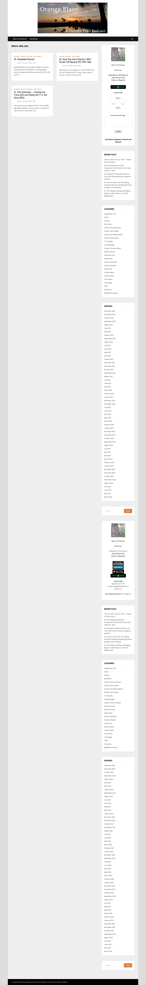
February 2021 (109, 394)
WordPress (58, 982)
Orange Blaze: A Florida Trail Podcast (34, 982)
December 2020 (109, 400)
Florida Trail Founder (111, 231)
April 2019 (107, 455)
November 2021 (109, 366)
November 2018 (109, 473)
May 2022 (107, 352)
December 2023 (109, 311)
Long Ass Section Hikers (112, 248)
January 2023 (108, 335)
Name (118, 98)
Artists (106, 217)
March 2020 (108, 421)
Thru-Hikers (37, 56)
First (113, 104)
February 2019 (109, 462)
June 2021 (107, 383)
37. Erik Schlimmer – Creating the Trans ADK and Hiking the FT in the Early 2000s (30, 95)
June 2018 (107, 490)
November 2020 (109, 404)
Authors (17, 56)
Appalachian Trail (110, 214)
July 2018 (107, 486)
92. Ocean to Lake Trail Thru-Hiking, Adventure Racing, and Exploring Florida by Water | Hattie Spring (118, 184)
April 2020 (107, 418)
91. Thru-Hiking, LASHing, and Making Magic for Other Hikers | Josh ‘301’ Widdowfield (117, 193)
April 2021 (107, 387)
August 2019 (108, 445)
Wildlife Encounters (111, 293)
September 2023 (110, 321)
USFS (106, 286)
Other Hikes (108, 259)
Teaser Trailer (109, 276)
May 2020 (107, 414)
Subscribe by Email (118, 77)
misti (20, 63)
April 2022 (107, 356)
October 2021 (109, 369)
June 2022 (107, 349)
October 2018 (109, 476)
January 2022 (108, 359)
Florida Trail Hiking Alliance (113, 234)
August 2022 (108, 342)
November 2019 (109, 435)
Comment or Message (118, 115)
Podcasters (108, 269)
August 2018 (108, 483)
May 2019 (107, 452)
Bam (65, 982)
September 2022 (110, 338)
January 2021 (108, 397)
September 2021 (110, 373)
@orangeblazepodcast (113, 594)
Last (123, 104)
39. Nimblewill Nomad (24, 59)
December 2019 (109, 431)
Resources (34, 39)
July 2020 (107, 407)
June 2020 (107, 411)
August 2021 (108, 376)
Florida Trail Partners (111, 238)
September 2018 (110, 480)
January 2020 (108, 428)
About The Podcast (20, 39)
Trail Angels (108, 283)
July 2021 (107, 380)
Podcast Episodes (26, 56)
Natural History (109, 252)
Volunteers (108, 290)
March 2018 (108, 497)
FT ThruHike (108, 241)
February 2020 (109, 425)
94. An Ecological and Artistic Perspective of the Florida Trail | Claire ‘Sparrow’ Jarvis (117, 168)
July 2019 (107, 449)
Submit (118, 131)
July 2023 (107, 328)
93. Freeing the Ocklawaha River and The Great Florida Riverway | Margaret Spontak (117, 176)
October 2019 (109, 438)
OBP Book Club (109, 255)
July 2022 (107, 345)
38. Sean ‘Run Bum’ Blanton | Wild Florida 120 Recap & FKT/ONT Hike (75, 60)
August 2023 (108, 325)
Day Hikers (108, 224)
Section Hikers (109, 272)
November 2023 (109, 314)
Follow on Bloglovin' (118, 80)
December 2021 (109, 363)
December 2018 (109, 469)
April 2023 (107, 332)
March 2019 (108, 459)
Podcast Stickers (110, 265)
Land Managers (109, 245)
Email (118, 108)
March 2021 (108, 390)
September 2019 (110, 442)
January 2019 (108, 466)
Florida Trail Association (112, 228)
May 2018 (107, 493)
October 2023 (109, 318)
